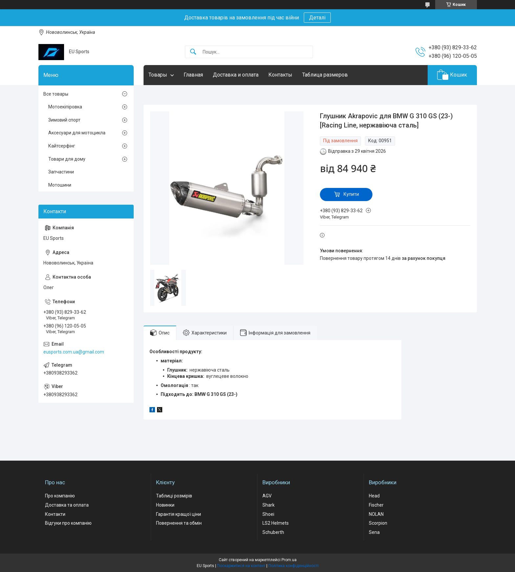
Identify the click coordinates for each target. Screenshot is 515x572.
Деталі (317, 17)
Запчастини (61, 171)
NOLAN (376, 514)
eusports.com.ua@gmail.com (73, 352)
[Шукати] (193, 52)
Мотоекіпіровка (65, 106)
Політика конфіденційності (293, 565)
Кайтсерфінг (61, 146)
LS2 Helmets (275, 523)
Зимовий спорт (64, 120)
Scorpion (378, 523)
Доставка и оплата (235, 75)
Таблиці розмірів (174, 495)
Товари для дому (66, 159)
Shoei (268, 514)
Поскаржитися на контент (241, 565)
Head (374, 495)
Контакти (55, 514)
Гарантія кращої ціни (178, 514)
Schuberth (273, 532)
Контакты (280, 75)
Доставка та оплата (67, 505)
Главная (193, 75)
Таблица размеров (325, 75)
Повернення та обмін (179, 523)
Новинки (165, 505)
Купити (351, 194)
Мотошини (59, 185)
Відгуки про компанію (68, 523)
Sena (374, 532)
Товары (157, 75)
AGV (267, 495)
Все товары (55, 94)
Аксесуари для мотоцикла (76, 132)
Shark (268, 505)
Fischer (376, 505)
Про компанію (60, 495)
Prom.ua (289, 560)
